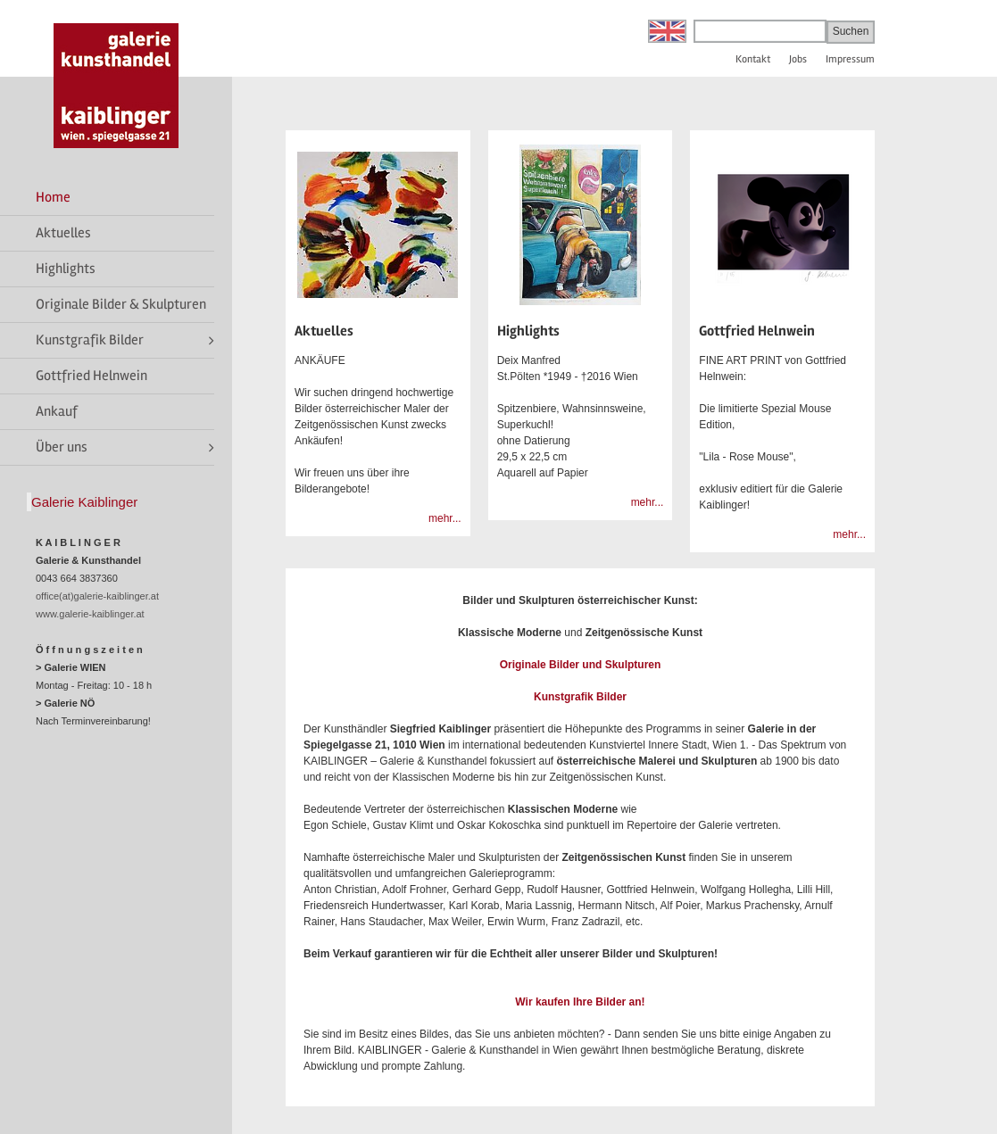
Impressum (850, 59)
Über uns (61, 447)
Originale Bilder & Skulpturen (121, 304)
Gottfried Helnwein (91, 376)
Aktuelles (63, 233)
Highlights (66, 268)
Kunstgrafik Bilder (90, 340)
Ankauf (57, 411)
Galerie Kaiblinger (84, 501)
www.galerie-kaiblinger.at (90, 613)
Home (53, 197)
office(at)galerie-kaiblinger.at (97, 596)
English (667, 31)
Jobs (798, 59)
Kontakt (752, 59)
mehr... (444, 518)
